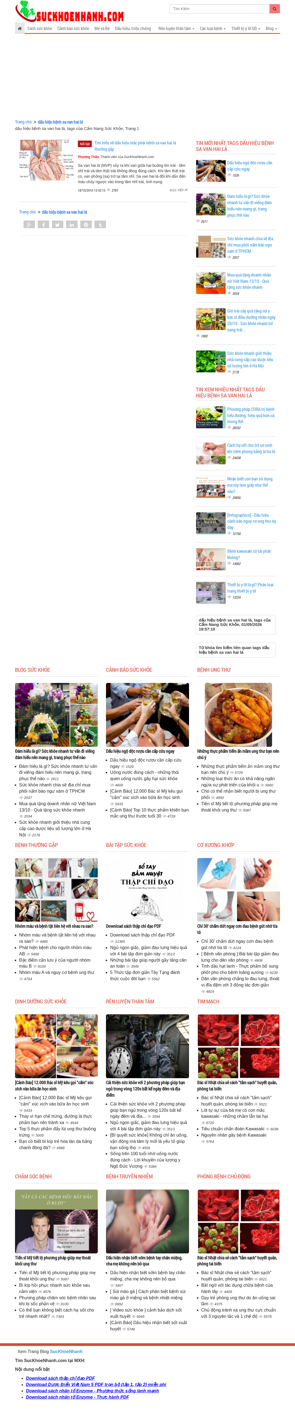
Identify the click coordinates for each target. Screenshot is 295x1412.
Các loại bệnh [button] (213, 28)
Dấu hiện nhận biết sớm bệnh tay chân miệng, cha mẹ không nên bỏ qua (144, 1261)
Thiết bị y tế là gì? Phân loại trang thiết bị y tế (250, 588)
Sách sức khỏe (39, 28)
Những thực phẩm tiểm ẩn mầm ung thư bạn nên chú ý (238, 754)
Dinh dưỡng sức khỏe (41, 1001)
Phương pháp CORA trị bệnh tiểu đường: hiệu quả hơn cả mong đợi (251, 415)
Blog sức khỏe (32, 669)
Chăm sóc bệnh (33, 1176)
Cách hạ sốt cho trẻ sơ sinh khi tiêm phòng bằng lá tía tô (251, 448)
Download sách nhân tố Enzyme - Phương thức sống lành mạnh (92, 1391)
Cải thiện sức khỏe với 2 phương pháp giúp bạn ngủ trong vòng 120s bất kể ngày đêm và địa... (147, 1110)
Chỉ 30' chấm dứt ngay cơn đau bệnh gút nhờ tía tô (237, 929)
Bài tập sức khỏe (126, 844)
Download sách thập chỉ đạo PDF (133, 926)
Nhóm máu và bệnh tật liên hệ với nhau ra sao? (54, 926)
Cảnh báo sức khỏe (73, 28)
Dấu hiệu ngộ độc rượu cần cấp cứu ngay (140, 751)
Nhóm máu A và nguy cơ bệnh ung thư (56, 972)
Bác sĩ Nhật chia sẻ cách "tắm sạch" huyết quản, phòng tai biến (237, 1086)
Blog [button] (271, 28)
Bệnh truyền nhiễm (129, 1176)
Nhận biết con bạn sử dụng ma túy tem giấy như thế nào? (250, 485)
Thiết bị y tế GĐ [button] (245, 28)
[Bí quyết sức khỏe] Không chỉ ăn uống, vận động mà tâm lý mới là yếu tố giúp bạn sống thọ (148, 1141)
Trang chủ (23, 121)
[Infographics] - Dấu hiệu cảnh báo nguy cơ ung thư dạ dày (251, 521)
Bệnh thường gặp (36, 844)
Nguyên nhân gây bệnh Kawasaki (234, 1135)
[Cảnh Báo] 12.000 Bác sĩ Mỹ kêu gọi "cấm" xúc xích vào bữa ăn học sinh (54, 1086)
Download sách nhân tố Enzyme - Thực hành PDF (77, 1397)
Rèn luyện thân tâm (130, 1001)
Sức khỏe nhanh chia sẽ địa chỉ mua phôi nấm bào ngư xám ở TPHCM (250, 245)
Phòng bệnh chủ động (224, 1176)
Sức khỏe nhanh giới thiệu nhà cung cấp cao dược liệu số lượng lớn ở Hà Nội (250, 359)
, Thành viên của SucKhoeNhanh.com (116, 157)
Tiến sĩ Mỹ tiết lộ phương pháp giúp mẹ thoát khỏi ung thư (53, 1261)
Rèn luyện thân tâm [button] (176, 28)
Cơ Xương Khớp (215, 844)
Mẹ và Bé (102, 28)
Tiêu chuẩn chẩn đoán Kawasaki (233, 1128)
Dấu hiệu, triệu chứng (133, 28)
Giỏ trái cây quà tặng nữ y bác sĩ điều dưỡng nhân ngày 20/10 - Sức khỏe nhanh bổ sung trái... (251, 320)
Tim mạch (208, 1001)
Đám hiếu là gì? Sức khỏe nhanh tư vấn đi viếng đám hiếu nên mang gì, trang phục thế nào (249, 205)
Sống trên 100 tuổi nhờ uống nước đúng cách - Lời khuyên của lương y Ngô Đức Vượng (145, 1160)
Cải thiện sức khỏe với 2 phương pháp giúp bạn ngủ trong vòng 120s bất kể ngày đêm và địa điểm (145, 1089)
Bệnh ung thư (214, 669)
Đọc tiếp (179, 190)
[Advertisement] (147, 76)
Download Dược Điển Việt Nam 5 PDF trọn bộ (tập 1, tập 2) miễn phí (96, 1384)
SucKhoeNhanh (66, 1351)
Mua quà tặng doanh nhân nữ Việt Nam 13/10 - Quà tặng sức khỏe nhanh (249, 281)
